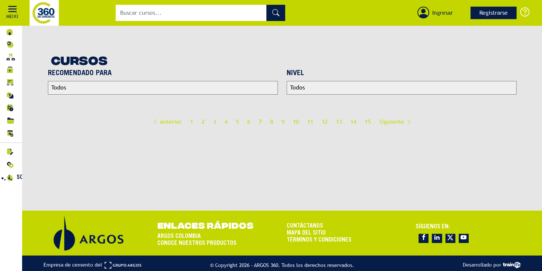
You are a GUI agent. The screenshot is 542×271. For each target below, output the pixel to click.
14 (353, 121)
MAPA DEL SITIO (306, 233)
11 (310, 121)
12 (325, 121)
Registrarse (493, 12)
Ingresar (442, 12)
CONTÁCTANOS (305, 226)
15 (368, 121)
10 (296, 121)
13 (339, 121)
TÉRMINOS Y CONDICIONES (319, 240)
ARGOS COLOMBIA (179, 236)
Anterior (167, 121)
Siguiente (395, 121)
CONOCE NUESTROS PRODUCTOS (197, 243)
